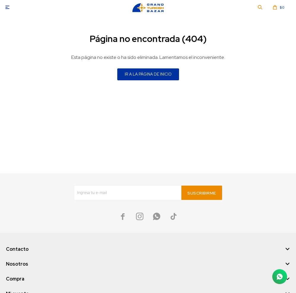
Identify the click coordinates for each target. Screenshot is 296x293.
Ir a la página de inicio (148, 74)
